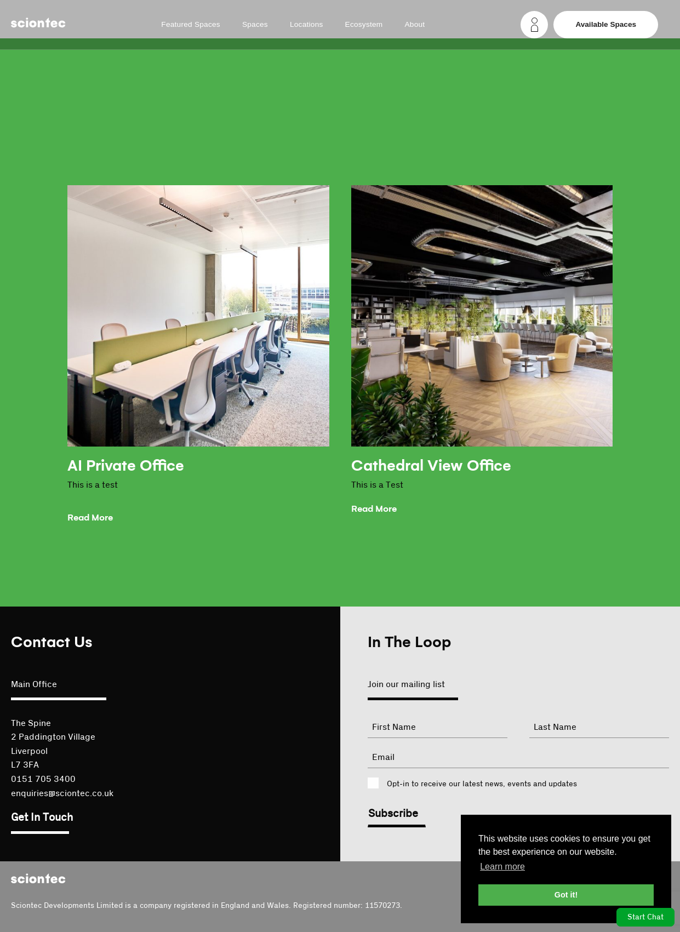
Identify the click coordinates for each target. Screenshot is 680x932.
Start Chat (645, 917)
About (414, 24)
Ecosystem (364, 24)
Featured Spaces (190, 24)
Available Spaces (605, 24)
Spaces (255, 24)
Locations (306, 24)
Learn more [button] (502, 866)
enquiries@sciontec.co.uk (62, 793)
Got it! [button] (566, 894)
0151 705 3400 (43, 779)
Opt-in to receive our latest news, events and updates (482, 784)
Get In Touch (42, 817)
